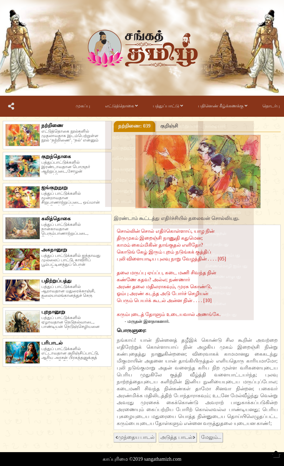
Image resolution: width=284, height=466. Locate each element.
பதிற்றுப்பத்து (56, 280)
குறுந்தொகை (56, 156)
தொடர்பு (271, 105)
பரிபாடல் (52, 343)
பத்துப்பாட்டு (168, 105)
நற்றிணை (52, 125)
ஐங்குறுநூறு (54, 187)
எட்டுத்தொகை (121, 105)
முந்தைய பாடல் (135, 437)
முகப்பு (83, 105)
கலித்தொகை (56, 218)
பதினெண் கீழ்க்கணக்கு (222, 105)
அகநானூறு (54, 249)
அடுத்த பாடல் (177, 437)
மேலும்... (211, 437)
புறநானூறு (53, 312)
